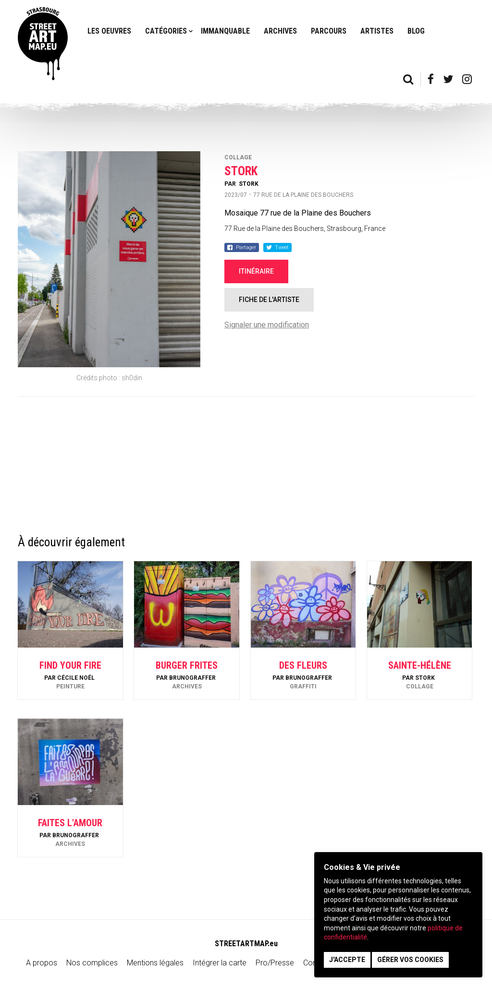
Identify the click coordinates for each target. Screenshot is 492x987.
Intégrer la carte (219, 962)
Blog (416, 31)
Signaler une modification (266, 324)
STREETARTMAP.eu (246, 943)
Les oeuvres (109, 31)
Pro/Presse (275, 962)
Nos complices (92, 962)
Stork (248, 184)
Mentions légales (155, 962)
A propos (41, 962)
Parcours (328, 31)
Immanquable (225, 31)
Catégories (166, 31)
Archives (280, 31)
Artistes (377, 31)
